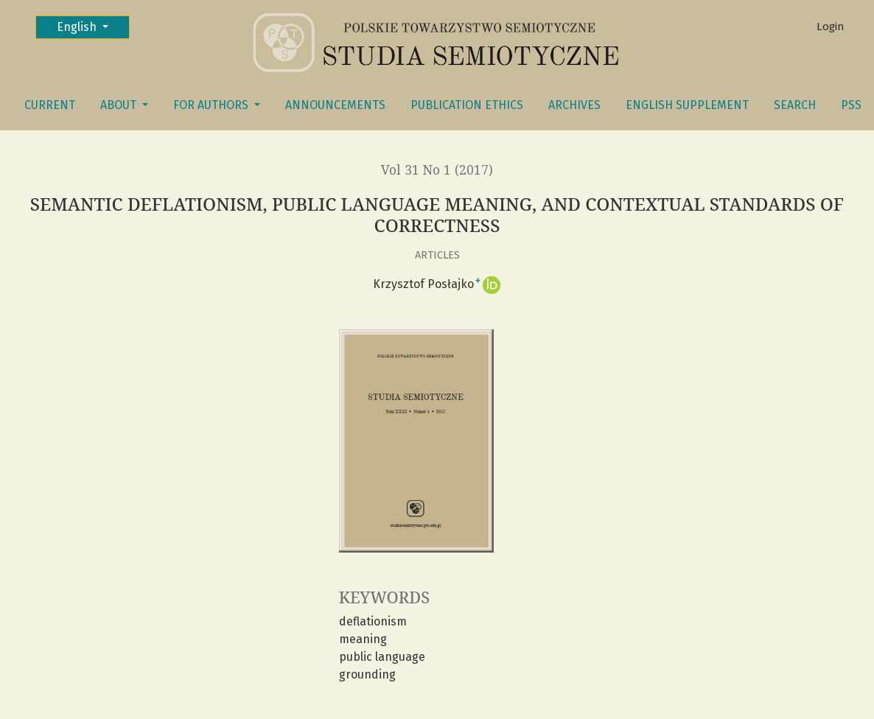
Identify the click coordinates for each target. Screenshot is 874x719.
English (93, 26)
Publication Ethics (466, 105)
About (119, 105)
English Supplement (687, 105)
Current (49, 105)
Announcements (335, 105)
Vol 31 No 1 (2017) (437, 170)
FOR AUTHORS (212, 105)
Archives (574, 105)
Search (795, 105)
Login (831, 26)
